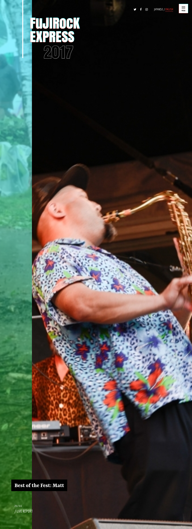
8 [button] (191, 274)
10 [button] (191, 284)
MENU (183, 8)
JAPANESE (158, 9)
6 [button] (191, 264)
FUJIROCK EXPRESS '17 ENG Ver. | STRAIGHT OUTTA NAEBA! (51, 38)
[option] (96, 264)
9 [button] (191, 279)
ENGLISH (169, 9)
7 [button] (191, 269)
